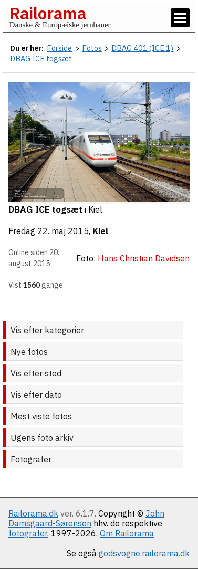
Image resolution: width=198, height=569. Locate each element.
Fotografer (31, 459)
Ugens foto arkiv (42, 438)
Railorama (47, 13)
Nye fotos (29, 351)
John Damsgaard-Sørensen (86, 518)
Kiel (100, 231)
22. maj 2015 (63, 231)
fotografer (27, 533)
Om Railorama (127, 533)
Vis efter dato (36, 394)
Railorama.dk (33, 513)
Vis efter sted (36, 373)
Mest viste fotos (41, 416)
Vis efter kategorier (47, 330)
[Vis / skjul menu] (180, 17)
